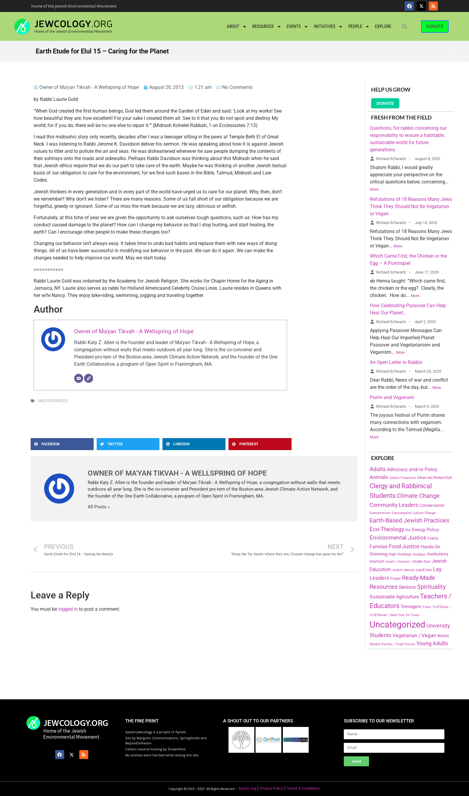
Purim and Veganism (392, 397)
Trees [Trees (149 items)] (426, 607)
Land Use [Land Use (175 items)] (424, 569)
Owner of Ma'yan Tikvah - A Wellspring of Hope (134, 331)
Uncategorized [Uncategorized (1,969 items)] (397, 624)
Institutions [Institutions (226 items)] (437, 554)
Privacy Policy (271, 788)
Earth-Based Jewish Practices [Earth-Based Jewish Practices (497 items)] (409, 520)
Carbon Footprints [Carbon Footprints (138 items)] (402, 478)
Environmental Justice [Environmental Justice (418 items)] (398, 537)
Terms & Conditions (303, 788)
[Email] (78, 378)
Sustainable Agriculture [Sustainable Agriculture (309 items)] (394, 597)
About (237, 26)
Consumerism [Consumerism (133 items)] (380, 513)
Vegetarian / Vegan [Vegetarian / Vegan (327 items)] (414, 635)
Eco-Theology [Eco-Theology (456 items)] (387, 529)
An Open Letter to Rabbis (396, 362)
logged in (68, 609)
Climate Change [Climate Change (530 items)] (418, 495)
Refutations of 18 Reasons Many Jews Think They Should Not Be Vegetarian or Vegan (411, 206)
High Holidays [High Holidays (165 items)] (400, 554)
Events (297, 26)
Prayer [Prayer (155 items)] (395, 579)
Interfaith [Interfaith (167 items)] (377, 561)
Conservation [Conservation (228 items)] (431, 505)
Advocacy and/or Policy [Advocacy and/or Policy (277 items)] (412, 469)
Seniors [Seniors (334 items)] (407, 587)
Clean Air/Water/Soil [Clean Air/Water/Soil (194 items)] (434, 477)
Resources (266, 26)
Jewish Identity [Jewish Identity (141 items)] (403, 570)
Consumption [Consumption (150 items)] (402, 513)
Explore (383, 26)
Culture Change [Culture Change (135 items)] (424, 513)
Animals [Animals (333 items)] (379, 477)
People (359, 26)
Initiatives (328, 26)
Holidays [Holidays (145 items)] (419, 554)
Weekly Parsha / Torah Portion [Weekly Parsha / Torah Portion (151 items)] (392, 644)
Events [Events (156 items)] (433, 538)
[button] (405, 26)
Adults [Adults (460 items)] (378, 469)
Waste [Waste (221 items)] (443, 635)
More (374, 189)
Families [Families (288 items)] (379, 546)
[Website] (88, 378)
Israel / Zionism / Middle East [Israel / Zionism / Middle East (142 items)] (408, 562)
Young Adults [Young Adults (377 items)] (432, 643)
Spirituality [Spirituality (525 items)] (431, 586)
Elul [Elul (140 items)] (408, 530)
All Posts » (99, 507)
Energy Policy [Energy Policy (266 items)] (425, 529)
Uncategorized (53, 400)
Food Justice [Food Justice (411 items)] (404, 546)
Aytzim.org (247, 788)
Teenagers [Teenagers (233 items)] (411, 606)
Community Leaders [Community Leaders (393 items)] (394, 505)
